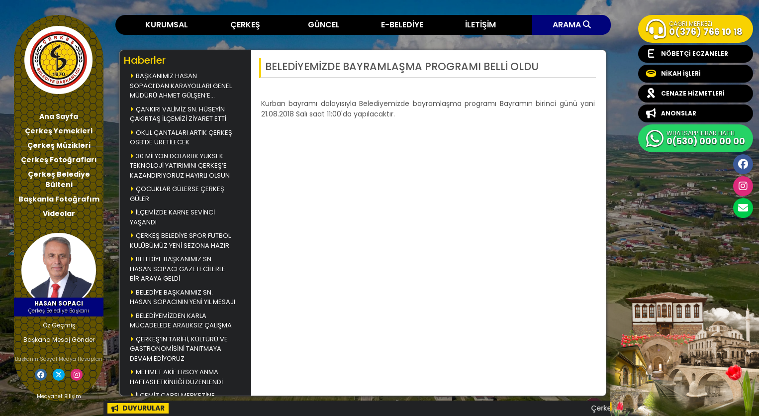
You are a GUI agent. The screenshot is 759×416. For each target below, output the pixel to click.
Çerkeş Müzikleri (59, 145)
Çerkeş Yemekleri (59, 131)
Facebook (743, 164)
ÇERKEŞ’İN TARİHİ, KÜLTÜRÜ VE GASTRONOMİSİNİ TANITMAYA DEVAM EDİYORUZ (179, 348)
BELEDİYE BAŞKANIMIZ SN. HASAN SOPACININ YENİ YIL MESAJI (182, 297)
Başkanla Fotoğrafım (58, 199)
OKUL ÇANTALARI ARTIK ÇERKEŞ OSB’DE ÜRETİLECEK (181, 137)
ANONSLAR (671, 113)
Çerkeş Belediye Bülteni (59, 179)
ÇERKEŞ (245, 24)
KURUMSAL (166, 24)
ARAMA (572, 24)
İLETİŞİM (480, 24)
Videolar (59, 213)
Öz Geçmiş (59, 325)
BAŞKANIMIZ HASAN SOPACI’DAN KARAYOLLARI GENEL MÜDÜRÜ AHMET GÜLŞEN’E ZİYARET (181, 86)
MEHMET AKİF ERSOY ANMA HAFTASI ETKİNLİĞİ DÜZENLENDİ (176, 377)
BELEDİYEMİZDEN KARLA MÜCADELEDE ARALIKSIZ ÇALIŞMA (181, 320)
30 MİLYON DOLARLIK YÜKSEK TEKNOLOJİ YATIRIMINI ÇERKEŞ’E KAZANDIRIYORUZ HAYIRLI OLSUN (180, 165)
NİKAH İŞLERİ (673, 74)
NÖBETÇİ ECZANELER (687, 54)
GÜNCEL (324, 24)
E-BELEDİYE (402, 24)
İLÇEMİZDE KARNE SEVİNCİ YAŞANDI (172, 217)
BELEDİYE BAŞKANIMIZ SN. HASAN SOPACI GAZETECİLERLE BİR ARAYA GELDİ (177, 268)
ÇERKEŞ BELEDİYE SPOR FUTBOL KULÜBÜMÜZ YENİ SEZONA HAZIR (180, 240)
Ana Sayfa (58, 116)
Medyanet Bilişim (59, 396)
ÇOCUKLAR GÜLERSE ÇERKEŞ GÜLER (177, 194)
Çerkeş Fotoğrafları (59, 160)
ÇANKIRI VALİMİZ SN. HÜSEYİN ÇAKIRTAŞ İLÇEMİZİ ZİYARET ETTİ (178, 114)
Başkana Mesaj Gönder (59, 339)
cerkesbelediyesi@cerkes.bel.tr (743, 208)
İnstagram (743, 186)
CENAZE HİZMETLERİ (685, 94)
